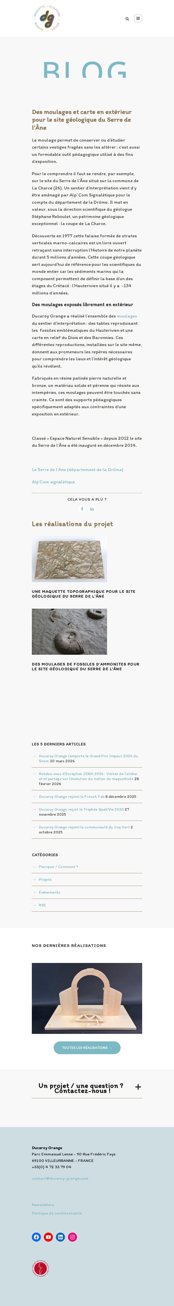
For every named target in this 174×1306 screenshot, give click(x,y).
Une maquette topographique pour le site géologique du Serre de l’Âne (84, 594)
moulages (127, 316)
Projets (45, 879)
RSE (42, 905)
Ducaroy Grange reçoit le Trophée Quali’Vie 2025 (81, 809)
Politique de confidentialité (57, 1213)
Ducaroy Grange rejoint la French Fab (71, 796)
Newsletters (43, 1204)
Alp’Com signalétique (53, 482)
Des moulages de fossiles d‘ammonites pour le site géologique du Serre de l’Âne (86, 666)
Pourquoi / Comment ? (58, 866)
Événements (49, 892)
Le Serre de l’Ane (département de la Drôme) (77, 469)
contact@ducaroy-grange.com (60, 1178)
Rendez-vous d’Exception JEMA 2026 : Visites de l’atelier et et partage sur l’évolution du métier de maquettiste (88, 776)
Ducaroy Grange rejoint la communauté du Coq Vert (84, 827)
